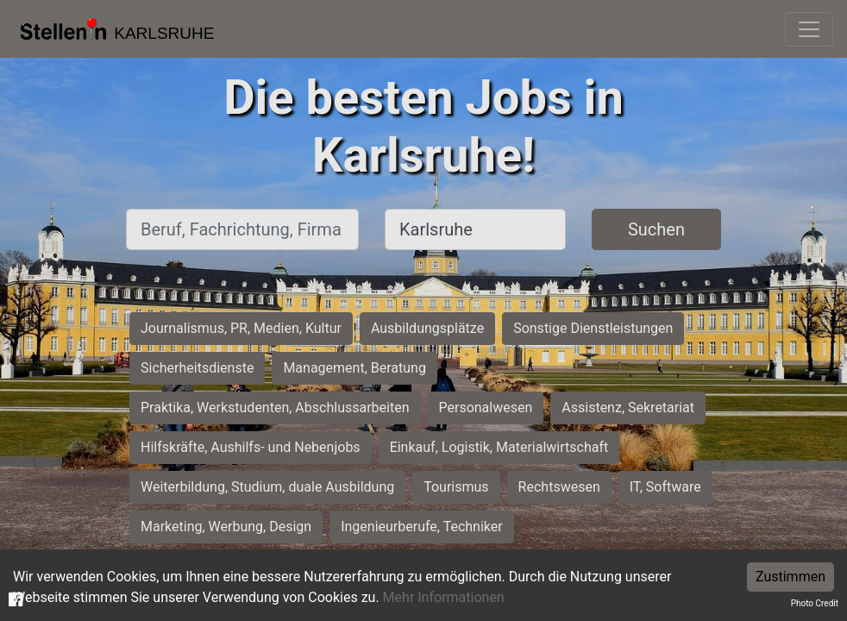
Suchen (656, 229)
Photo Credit (814, 603)
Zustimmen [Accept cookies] (790, 576)
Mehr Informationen (444, 597)
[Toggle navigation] (809, 29)
